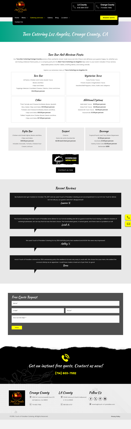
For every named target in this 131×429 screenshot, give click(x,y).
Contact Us (19, 22)
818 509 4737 (82, 8)
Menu (25, 18)
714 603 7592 (106, 8)
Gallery (50, 18)
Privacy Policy (114, 416)
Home (17, 18)
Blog (57, 18)
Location (65, 18)
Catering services (37, 18)
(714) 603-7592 (65, 373)
